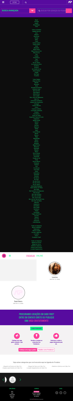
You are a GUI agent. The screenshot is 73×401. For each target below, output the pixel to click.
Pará (36, 54)
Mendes (36, 141)
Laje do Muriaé (36, 132)
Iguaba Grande (36, 120)
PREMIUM (30, 256)
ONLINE (39, 256)
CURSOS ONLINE (12, 394)
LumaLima (55, 277)
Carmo (36, 107)
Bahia (36, 39)
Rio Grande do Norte (36, 64)
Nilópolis (36, 150)
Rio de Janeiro (36, 62)
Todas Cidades (36, 79)
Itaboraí (36, 122)
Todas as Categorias (36, 225)
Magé (36, 136)
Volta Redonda (36, 222)
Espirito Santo (36, 44)
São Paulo (36, 74)
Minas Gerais (36, 49)
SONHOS (12, 397)
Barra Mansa (36, 92)
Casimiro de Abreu (36, 109)
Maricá (36, 140)
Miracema (36, 146)
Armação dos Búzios (36, 87)
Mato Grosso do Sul (36, 51)
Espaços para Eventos (36, 247)
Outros (36, 235)
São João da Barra (36, 194)
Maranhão (36, 48)
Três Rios (36, 215)
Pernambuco (36, 57)
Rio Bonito (36, 178)
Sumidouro (36, 209)
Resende (36, 176)
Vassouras (36, 220)
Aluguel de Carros (36, 244)
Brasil (36, 20)
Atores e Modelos (36, 227)
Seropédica (36, 205)
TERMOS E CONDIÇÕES (36, 394)
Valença (36, 217)
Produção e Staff (36, 237)
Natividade (36, 148)
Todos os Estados (36, 29)
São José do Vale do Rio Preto (36, 199)
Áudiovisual (36, 229)
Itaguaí (36, 123)
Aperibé (36, 82)
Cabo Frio (36, 99)
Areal (36, 86)
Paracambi (36, 156)
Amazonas (36, 36)
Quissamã (36, 174)
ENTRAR (15, 2)
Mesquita (36, 143)
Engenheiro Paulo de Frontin (36, 117)
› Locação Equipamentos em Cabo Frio (36, 368)
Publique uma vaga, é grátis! (27, 350)
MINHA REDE (12, 396)
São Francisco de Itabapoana (36, 191)
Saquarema (36, 204)
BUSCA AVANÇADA (10, 11)
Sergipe (36, 72)
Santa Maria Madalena (36, 186)
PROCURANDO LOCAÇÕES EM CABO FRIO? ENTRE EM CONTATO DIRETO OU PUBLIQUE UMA (36, 317)
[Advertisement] (18, 270)
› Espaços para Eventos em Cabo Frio (12, 368)
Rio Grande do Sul (36, 69)
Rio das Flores (36, 181)
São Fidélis (36, 189)
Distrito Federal (36, 43)
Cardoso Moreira (36, 105)
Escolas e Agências (36, 232)
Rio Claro (36, 179)
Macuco (36, 135)
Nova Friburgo (36, 153)
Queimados (36, 173)
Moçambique (36, 25)
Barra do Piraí (36, 91)
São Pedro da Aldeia (36, 201)
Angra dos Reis (36, 81)
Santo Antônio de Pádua (36, 187)
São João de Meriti (36, 196)
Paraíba (36, 56)
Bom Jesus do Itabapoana (36, 97)
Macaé (36, 133)
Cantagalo (36, 104)
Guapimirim (36, 118)
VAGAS (12, 393)
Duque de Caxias (36, 115)
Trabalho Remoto (36, 31)
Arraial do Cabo (36, 89)
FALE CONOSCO (36, 396)
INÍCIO (12, 391)
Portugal (36, 21)
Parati (36, 159)
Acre (36, 33)
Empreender (41, 399)
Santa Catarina (36, 71)
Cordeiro (36, 112)
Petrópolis (36, 163)
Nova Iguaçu (36, 155)
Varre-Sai (36, 219)
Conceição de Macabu (36, 110)
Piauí (36, 59)
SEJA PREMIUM (36, 391)
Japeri (36, 130)
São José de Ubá (36, 197)
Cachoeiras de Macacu (36, 100)
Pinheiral (36, 164)
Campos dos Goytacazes (36, 102)
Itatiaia (36, 128)
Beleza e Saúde (36, 230)
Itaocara (36, 125)
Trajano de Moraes (36, 214)
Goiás (36, 46)
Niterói (36, 151)
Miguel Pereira (36, 145)
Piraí (36, 166)
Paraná (36, 61)
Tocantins (36, 75)
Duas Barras (36, 114)
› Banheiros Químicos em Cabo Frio (60, 366)
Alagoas (36, 34)
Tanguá (36, 210)
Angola (36, 23)
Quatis (36, 171)
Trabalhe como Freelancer (46, 350)
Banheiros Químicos (36, 245)
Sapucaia (36, 202)
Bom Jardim (36, 95)
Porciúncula (36, 168)
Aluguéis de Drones (36, 242)
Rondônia (36, 66)
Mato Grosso (36, 52)
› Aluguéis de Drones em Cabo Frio (12, 366)
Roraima (36, 67)
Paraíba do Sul (36, 158)
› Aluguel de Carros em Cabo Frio (36, 366)
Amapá (36, 38)
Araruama (36, 84)
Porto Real (36, 169)
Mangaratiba (36, 138)
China (36, 26)
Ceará (36, 41)
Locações (36, 234)
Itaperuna (36, 127)
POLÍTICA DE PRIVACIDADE (36, 393)
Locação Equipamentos (36, 249)
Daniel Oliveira (18, 301)
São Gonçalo (36, 192)
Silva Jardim (36, 207)
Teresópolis (36, 212)
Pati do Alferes (36, 161)
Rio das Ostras (36, 182)
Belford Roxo (36, 94)
